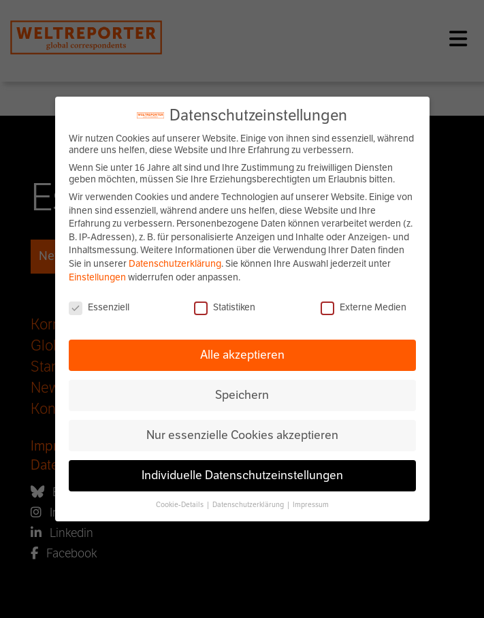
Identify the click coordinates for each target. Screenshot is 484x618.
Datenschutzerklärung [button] (248, 504)
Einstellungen (97, 277)
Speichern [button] (242, 394)
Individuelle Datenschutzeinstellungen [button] (242, 475)
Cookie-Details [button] (180, 504)
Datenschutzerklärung (175, 264)
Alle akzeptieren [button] (242, 354)
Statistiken (224, 307)
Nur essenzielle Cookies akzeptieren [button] (242, 434)
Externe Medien (363, 307)
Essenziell (99, 307)
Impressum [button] (311, 504)
